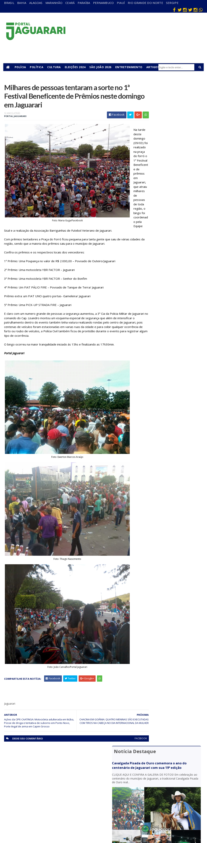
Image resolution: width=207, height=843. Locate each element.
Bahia (21, 3)
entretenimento (114, 778)
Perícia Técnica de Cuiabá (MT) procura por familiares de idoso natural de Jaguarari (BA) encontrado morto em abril (170, 208)
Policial (109, 802)
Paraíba (84, 3)
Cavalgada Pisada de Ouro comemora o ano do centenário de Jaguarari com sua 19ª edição (170, 104)
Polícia (21, 67)
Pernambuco (103, 3)
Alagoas (36, 3)
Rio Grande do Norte (145, 3)
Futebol (109, 796)
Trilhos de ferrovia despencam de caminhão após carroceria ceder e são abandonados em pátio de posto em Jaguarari (170, 289)
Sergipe (172, 3)
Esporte (110, 785)
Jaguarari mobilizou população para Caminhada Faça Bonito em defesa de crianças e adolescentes (170, 228)
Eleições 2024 (76, 67)
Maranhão (53, 3)
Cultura (55, 67)
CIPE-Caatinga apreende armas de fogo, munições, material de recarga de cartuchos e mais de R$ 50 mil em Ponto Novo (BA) (171, 249)
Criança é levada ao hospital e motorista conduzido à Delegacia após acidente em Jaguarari (172, 269)
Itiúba (48, 787)
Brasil (9, 3)
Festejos (110, 791)
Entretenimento (129, 67)
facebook (126, 747)
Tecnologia (52, 824)
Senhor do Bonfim (51, 817)
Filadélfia (50, 776)
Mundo (49, 799)
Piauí (121, 3)
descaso (50, 771)
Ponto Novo (52, 810)
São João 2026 (101, 67)
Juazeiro (50, 793)
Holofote (50, 782)
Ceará (70, 3)
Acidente (50, 765)
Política (37, 67)
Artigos (153, 67)
